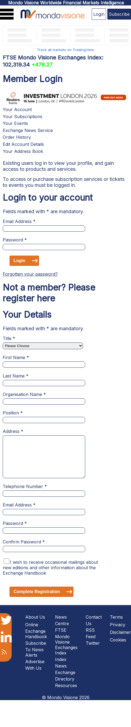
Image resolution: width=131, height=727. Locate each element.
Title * (9, 338)
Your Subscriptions (22, 116)
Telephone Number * (25, 486)
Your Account (17, 109)
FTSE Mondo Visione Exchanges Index (66, 641)
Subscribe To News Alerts (35, 649)
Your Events (15, 123)
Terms (116, 617)
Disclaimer (120, 632)
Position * (13, 413)
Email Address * (19, 221)
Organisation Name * (24, 394)
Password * (15, 240)
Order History (17, 137)
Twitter (93, 643)
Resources (66, 685)
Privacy (117, 624)
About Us (35, 617)
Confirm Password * (24, 542)
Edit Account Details (23, 144)
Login (98, 14)
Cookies (118, 640)
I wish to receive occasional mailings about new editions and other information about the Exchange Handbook (50, 567)
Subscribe (119, 14)
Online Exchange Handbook (36, 630)
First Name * (16, 357)
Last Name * (15, 376)
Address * (13, 431)
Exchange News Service (28, 130)
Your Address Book (23, 151)
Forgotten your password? (30, 274)
